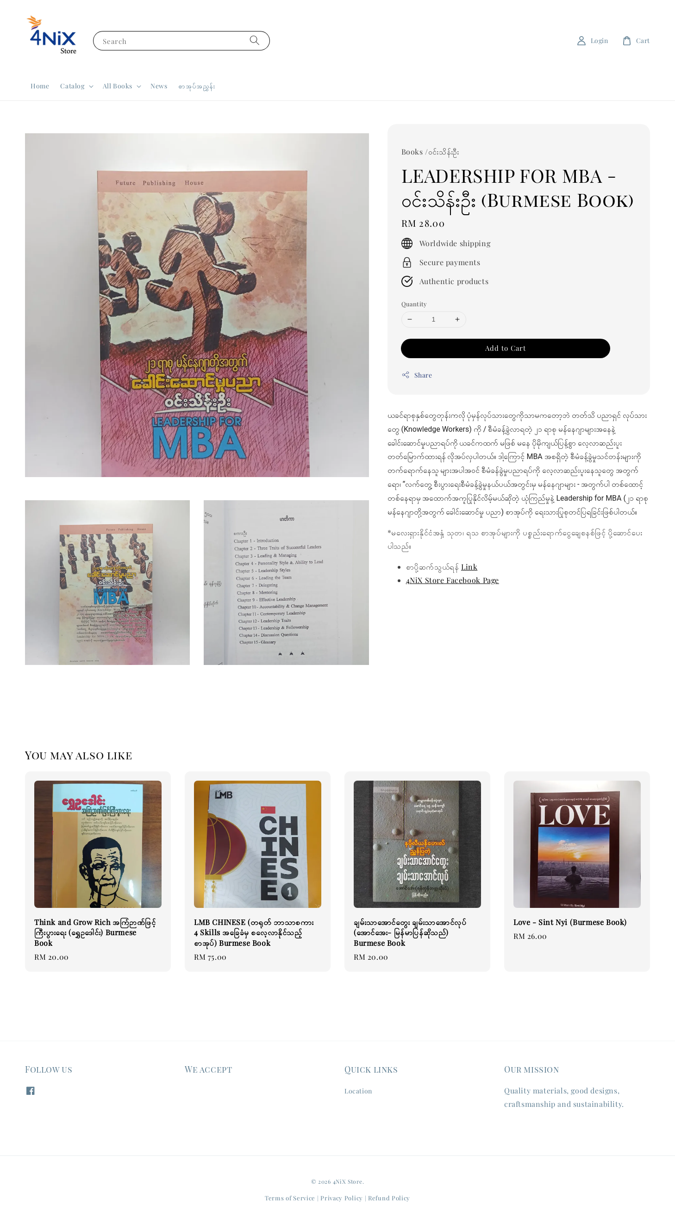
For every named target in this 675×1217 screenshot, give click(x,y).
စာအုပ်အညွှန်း (196, 85)
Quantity (414, 304)
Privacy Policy (341, 1198)
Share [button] (416, 375)
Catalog (72, 86)
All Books (117, 86)
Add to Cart (505, 348)
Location (358, 1091)
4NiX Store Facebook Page (452, 580)
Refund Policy (389, 1198)
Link (469, 566)
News (158, 85)
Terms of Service (290, 1198)
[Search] (254, 40)
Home (40, 85)
